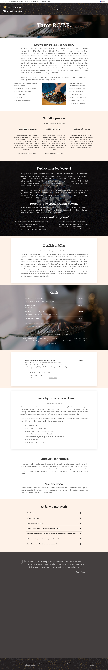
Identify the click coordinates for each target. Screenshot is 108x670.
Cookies (33, 665)
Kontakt (23, 474)
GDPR (62, 663)
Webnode (27, 665)
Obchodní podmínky (54, 663)
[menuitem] (35, 9)
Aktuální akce (66, 412)
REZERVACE (53, 378)
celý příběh (45, 276)
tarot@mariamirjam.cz (34, 1)
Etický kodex (68, 663)
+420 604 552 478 (46, 1)
